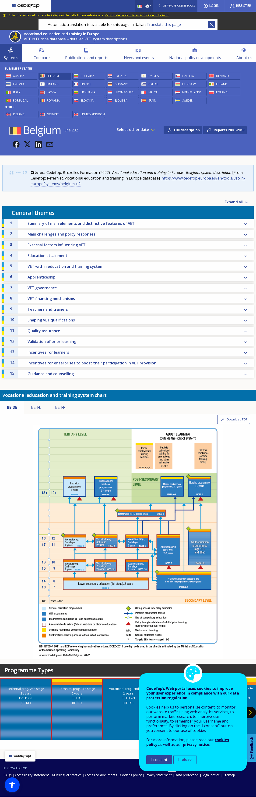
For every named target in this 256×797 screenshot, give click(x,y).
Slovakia (87, 100)
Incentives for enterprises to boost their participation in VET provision (83, 363)
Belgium (53, 76)
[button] (16, 144)
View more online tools (179, 5)
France (86, 84)
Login (214, 5)
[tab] (25, 709)
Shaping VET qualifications (42, 320)
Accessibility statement (31, 775)
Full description (187, 130)
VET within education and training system (56, 266)
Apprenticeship (33, 277)
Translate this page (164, 24)
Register (243, 5)
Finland (53, 84)
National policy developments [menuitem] (195, 57)
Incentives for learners (39, 352)
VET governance (33, 287)
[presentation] (25, 709)
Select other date (133, 129)
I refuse (185, 760)
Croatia (120, 76)
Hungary (189, 84)
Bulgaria (87, 76)
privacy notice (196, 744)
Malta (153, 92)
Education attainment (38, 255)
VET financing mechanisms (42, 298)
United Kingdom (93, 114)
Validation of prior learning (43, 341)
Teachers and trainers (39, 309)
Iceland (19, 114)
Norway (53, 114)
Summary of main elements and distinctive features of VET (72, 223)
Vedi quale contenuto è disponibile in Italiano (136, 15)
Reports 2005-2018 (229, 130)
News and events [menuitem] (139, 57)
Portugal (20, 100)
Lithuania (88, 92)
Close (211, 24)
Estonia (19, 84)
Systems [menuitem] (11, 57)
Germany (121, 84)
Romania (53, 100)
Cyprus (153, 76)
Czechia (188, 76)
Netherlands (191, 92)
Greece (153, 84)
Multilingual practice (67, 775)
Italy (16, 92)
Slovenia (121, 100)
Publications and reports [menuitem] (86, 57)
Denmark (222, 76)
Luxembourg (124, 92)
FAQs (8, 775)
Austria (18, 76)
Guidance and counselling (42, 373)
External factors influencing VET (48, 244)
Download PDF (237, 419)
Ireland (221, 84)
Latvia (51, 92)
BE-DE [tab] (12, 407)
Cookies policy (131, 775)
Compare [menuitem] (42, 57)
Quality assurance (35, 330)
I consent (159, 759)
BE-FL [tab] (36, 407)
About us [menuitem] (244, 57)
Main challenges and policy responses (52, 234)
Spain (152, 100)
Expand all (234, 202)
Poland (222, 92)
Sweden (187, 100)
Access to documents (100, 775)
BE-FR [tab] (60, 407)
